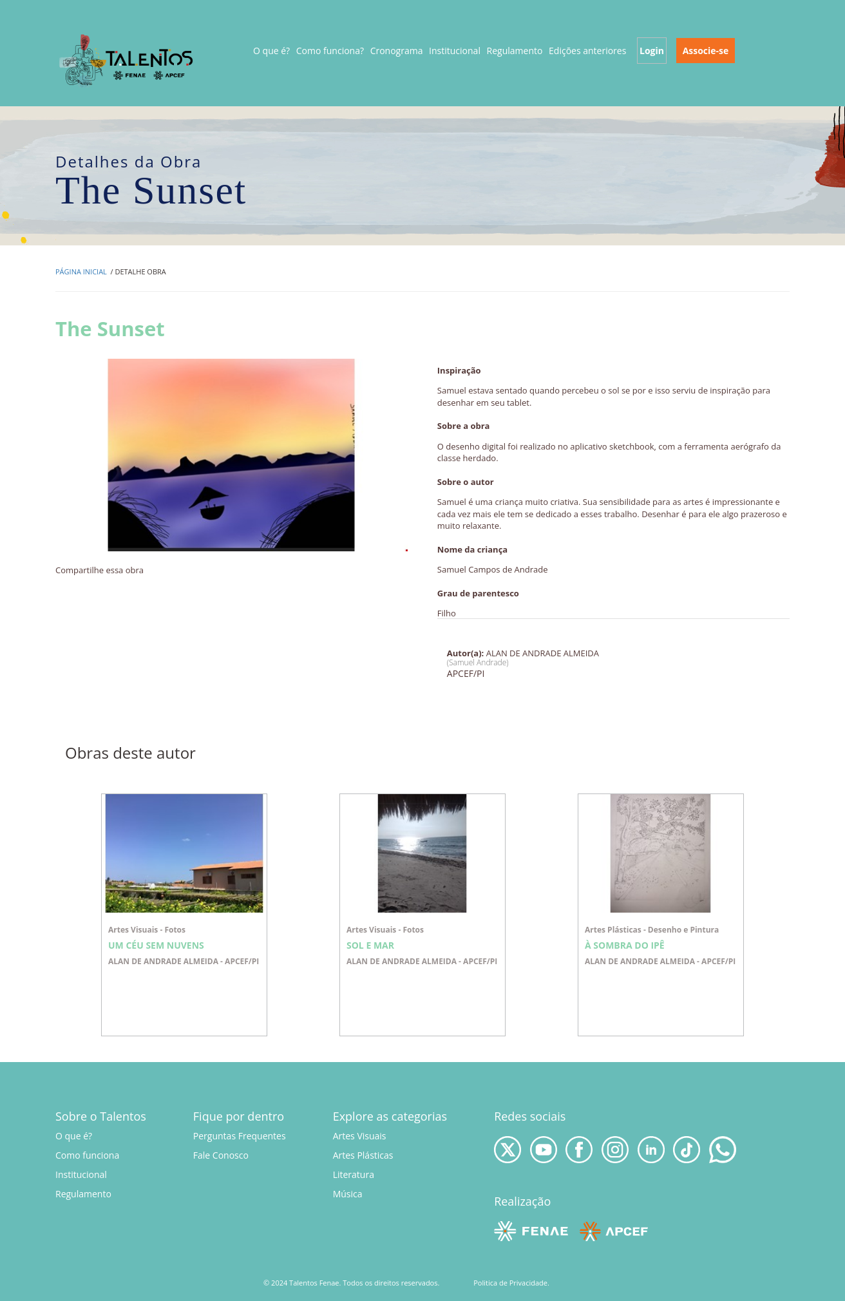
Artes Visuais (359, 1136)
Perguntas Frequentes (239, 1136)
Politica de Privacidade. (511, 1282)
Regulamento (83, 1194)
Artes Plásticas (363, 1155)
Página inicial (81, 271)
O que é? (271, 50)
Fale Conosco (221, 1155)
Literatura (353, 1174)
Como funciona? (330, 50)
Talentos (126, 60)
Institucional (81, 1174)
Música (348, 1194)
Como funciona (87, 1155)
